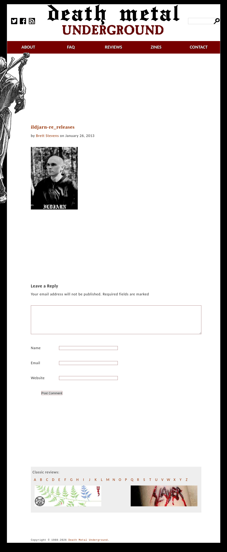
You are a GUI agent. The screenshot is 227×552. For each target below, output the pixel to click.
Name (36, 353)
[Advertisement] (118, 89)
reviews (113, 47)
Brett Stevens (47, 135)
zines (156, 47)
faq (71, 47)
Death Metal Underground (88, 545)
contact (199, 47)
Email (35, 368)
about (28, 47)
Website (38, 383)
